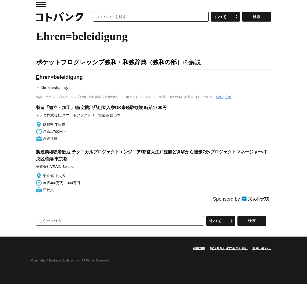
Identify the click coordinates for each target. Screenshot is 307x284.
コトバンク (59, 17)
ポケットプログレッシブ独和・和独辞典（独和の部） (109, 62)
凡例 (228, 97)
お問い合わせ (261, 248)
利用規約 (199, 248)
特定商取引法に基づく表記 (229, 248)
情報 (219, 97)
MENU (41, 5)
